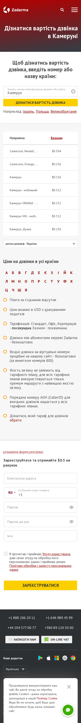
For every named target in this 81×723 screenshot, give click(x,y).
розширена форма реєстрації (23, 452)
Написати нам (22, 639)
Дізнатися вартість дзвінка (40, 102)
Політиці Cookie (47, 713)
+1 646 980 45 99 (59, 617)
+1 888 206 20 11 (21, 617)
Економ (56, 138)
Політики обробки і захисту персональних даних (40, 567)
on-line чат (56, 639)
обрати (15, 420)
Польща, (42, 111)
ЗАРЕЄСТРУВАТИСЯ (40, 585)
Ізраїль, (29, 111)
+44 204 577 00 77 (22, 627)
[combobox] (12, 492)
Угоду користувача (56, 554)
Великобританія (63, 111)
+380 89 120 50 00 (59, 627)
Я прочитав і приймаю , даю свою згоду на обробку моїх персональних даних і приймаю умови (40, 561)
